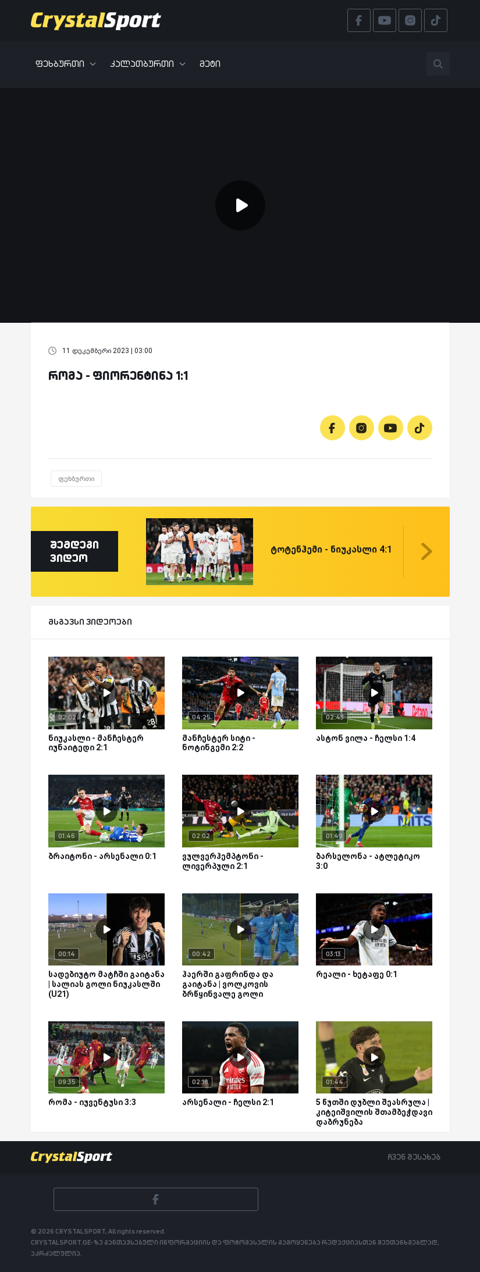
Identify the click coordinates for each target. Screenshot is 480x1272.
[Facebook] (332, 427)
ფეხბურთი (65, 64)
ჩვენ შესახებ (413, 1157)
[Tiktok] (419, 427)
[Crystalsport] (96, 20)
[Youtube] (390, 427)
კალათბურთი (148, 64)
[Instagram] (361, 427)
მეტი (210, 64)
